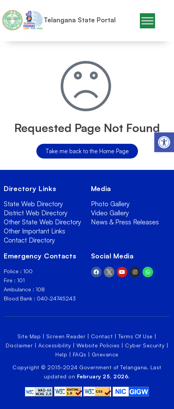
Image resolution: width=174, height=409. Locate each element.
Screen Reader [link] (66, 336)
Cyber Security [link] (145, 345)
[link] (164, 142)
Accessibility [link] (54, 345)
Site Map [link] (29, 336)
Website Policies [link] (98, 345)
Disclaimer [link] (19, 345)
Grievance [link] (105, 354)
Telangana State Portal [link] (80, 20)
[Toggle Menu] (147, 20)
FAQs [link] (79, 354)
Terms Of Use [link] (135, 336)
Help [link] (61, 354)
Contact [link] (102, 336)
